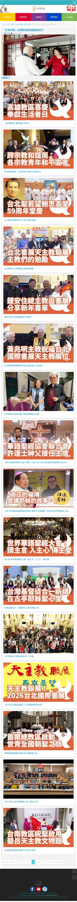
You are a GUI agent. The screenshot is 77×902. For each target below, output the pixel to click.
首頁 (12, 24)
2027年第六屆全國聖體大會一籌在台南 (21, 801)
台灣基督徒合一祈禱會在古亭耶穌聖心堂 (21, 607)
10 (44, 862)
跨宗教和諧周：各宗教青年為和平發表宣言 (22, 171)
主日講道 (69, 17)
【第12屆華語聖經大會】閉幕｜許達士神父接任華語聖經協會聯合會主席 (35, 462)
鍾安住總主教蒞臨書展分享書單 (17, 317)
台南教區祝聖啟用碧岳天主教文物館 (19, 850)
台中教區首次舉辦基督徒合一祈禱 (18, 656)
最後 (60, 862)
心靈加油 (38, 17)
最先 (4, 862)
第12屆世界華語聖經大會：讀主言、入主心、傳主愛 (26, 559)
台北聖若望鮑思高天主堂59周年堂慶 (20, 220)
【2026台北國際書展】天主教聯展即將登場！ (24, 704)
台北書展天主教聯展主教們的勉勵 (18, 268)
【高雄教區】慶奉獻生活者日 (17, 123)
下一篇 (54, 862)
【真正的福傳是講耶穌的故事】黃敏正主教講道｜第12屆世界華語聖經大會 (36, 510)
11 (48, 862)
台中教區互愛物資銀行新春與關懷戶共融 (21, 413)
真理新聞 (23, 17)
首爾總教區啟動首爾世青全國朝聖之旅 (20, 753)
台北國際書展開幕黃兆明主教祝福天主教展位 (23, 365)
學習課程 (54, 17)
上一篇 (10, 862)
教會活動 (7, 17)
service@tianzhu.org (50, 895)
